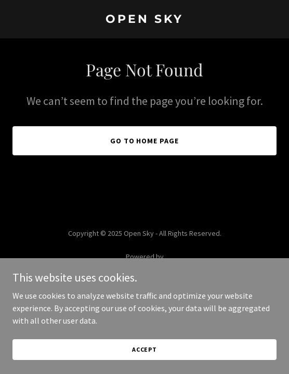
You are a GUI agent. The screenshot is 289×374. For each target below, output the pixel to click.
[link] (144, 20)
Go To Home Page (144, 140)
